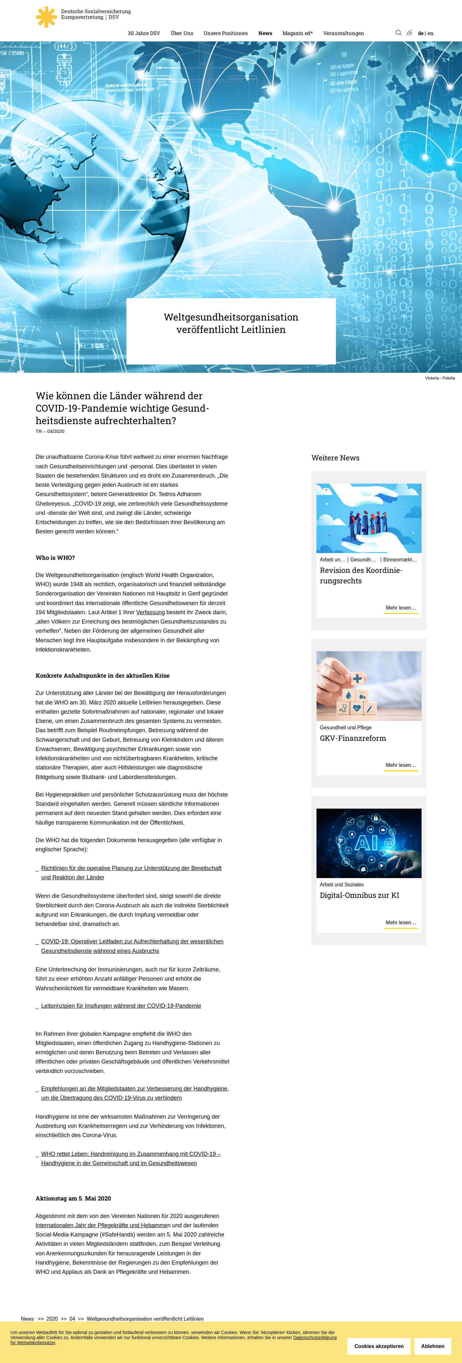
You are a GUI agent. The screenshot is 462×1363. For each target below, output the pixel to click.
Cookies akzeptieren (379, 1346)
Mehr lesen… (401, 607)
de (420, 33)
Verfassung (150, 612)
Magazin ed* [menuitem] (297, 33)
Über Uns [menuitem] (182, 33)
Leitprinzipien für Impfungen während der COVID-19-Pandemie (121, 1006)
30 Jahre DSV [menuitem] (144, 33)
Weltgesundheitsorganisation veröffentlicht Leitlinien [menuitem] (145, 1319)
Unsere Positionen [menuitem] (225, 33)
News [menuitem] (265, 33)
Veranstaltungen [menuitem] (343, 33)
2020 (52, 1319)
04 (72, 1319)
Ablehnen (432, 1346)
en (431, 33)
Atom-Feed (409, 33)
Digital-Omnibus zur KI (359, 895)
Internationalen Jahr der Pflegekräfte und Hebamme (101, 1225)
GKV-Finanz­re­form (353, 738)
